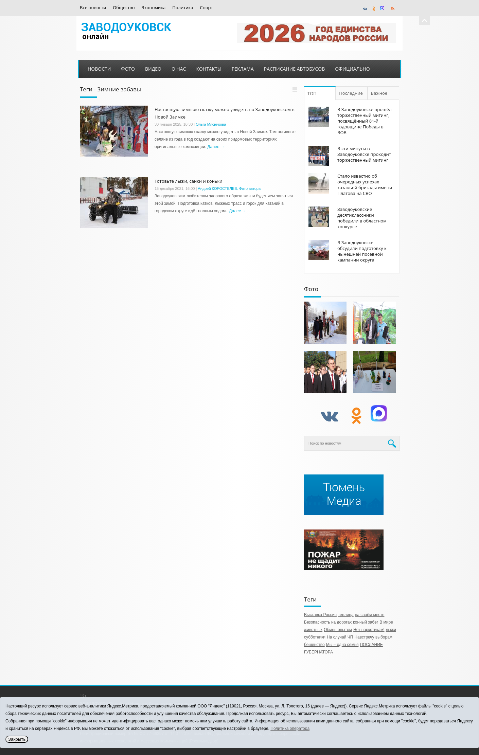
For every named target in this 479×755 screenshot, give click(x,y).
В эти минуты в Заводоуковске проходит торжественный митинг (364, 154)
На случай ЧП (340, 637)
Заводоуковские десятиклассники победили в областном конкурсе (362, 218)
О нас (179, 69)
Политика (182, 7)
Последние (351, 93)
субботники (314, 637)
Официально (352, 69)
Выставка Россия (320, 614)
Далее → (215, 146)
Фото (128, 69)
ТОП (312, 93)
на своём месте (370, 614)
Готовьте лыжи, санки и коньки (189, 181)
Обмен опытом (338, 629)
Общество (124, 7)
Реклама (243, 69)
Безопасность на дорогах (328, 622)
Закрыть (16, 739)
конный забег (365, 622)
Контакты (208, 69)
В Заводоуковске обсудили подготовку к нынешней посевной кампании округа (362, 251)
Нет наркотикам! (369, 629)
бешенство (314, 644)
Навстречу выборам (373, 637)
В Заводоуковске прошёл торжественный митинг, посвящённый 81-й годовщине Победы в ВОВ (364, 121)
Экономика (154, 7)
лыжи (391, 629)
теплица (346, 614)
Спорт (206, 7)
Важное (379, 93)
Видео (153, 69)
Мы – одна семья (342, 644)
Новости (99, 69)
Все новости (93, 7)
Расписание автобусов (294, 69)
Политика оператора (289, 728)
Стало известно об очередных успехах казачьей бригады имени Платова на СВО (364, 184)
